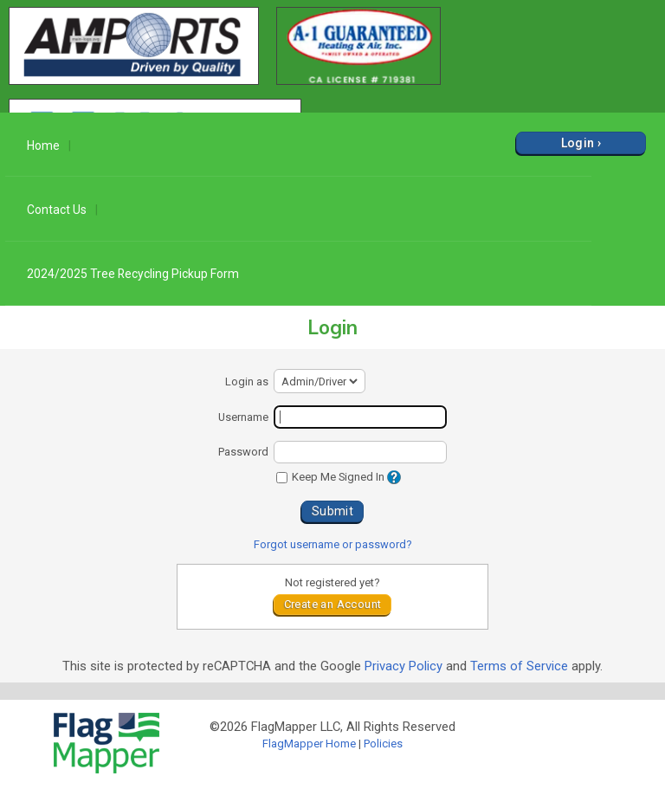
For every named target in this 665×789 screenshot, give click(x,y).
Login (578, 143)
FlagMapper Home (309, 743)
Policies (383, 743)
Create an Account (333, 604)
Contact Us (57, 210)
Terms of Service (519, 666)
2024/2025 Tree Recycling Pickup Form (133, 274)
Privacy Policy (403, 666)
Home (43, 145)
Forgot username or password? (333, 544)
